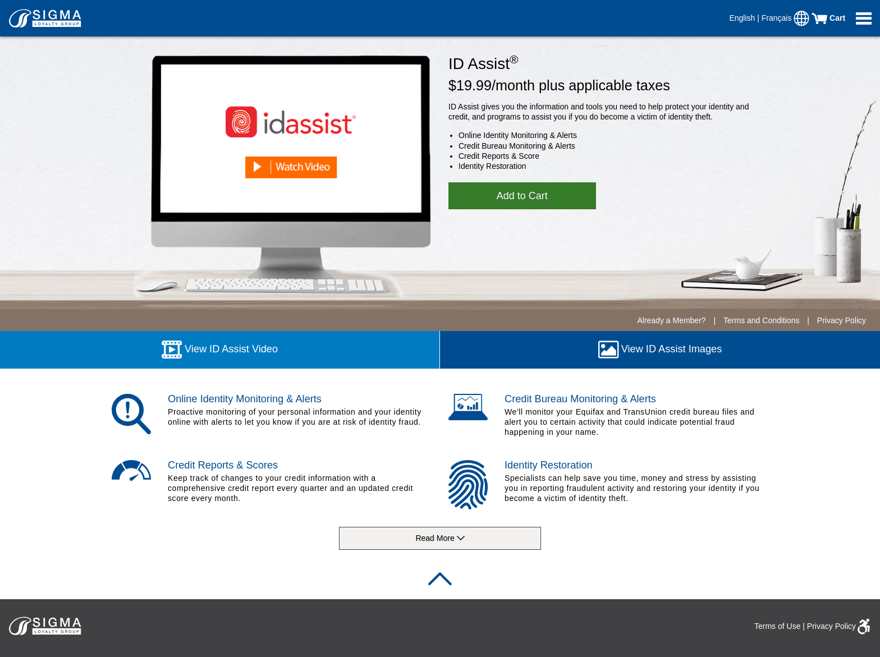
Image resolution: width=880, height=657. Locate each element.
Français (778, 17)
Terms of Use (777, 626)
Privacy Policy (841, 320)
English (743, 17)
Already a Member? (671, 320)
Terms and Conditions (762, 320)
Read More (439, 539)
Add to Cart (522, 195)
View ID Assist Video (220, 349)
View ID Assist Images (660, 349)
